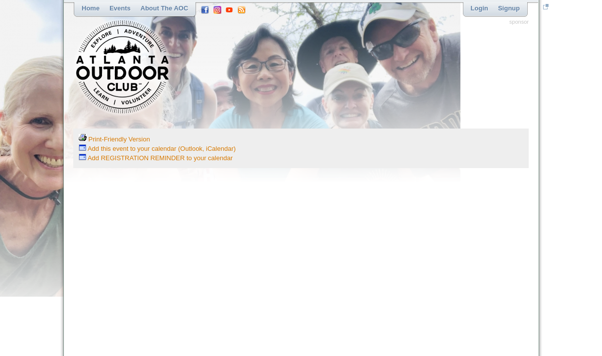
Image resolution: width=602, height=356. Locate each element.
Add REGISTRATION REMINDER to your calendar (156, 158)
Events (120, 8)
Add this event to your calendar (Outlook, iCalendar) (157, 148)
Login (479, 8)
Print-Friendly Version (114, 139)
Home (91, 8)
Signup (509, 8)
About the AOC (164, 8)
